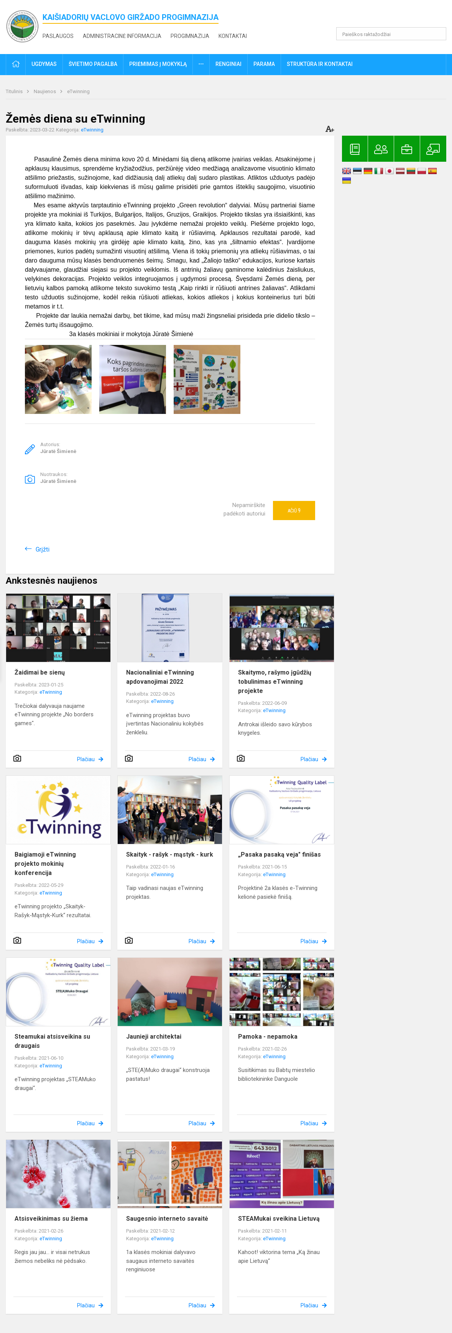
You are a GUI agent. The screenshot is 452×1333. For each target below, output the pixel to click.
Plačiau (86, 759)
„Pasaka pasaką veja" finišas (279, 854)
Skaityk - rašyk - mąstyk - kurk (169, 854)
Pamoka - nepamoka (267, 1036)
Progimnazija (190, 36)
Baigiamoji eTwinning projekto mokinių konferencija (45, 864)
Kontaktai (233, 36)
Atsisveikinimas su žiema (51, 1218)
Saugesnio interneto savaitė (167, 1218)
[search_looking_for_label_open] (437, 33)
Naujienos (45, 91)
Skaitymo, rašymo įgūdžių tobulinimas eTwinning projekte (274, 681)
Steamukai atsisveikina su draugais (52, 1041)
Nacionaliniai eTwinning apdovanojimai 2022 (160, 677)
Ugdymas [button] (44, 64)
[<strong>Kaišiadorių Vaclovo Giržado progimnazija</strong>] (24, 25)
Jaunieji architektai (153, 1036)
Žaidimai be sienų (40, 672)
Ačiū (294, 510)
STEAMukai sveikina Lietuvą (279, 1218)
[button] (394, 16)
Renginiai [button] (228, 64)
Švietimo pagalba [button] (93, 64)
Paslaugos (58, 36)
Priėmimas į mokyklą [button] (158, 64)
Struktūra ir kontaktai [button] (320, 64)
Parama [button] (264, 64)
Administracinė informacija (122, 36)
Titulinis (15, 91)
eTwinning (78, 91)
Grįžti (42, 549)
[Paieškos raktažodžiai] (391, 33)
